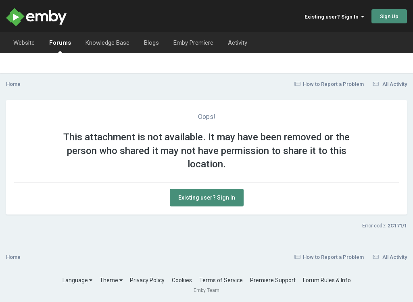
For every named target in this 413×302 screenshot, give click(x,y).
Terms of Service (221, 280)
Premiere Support (273, 280)
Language (77, 280)
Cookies (182, 280)
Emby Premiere (193, 42)
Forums (60, 46)
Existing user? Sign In (334, 17)
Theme (111, 280)
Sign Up (389, 16)
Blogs (151, 42)
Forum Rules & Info (327, 280)
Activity (237, 42)
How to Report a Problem (329, 84)
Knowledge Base (107, 42)
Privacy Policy (147, 280)
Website (24, 42)
